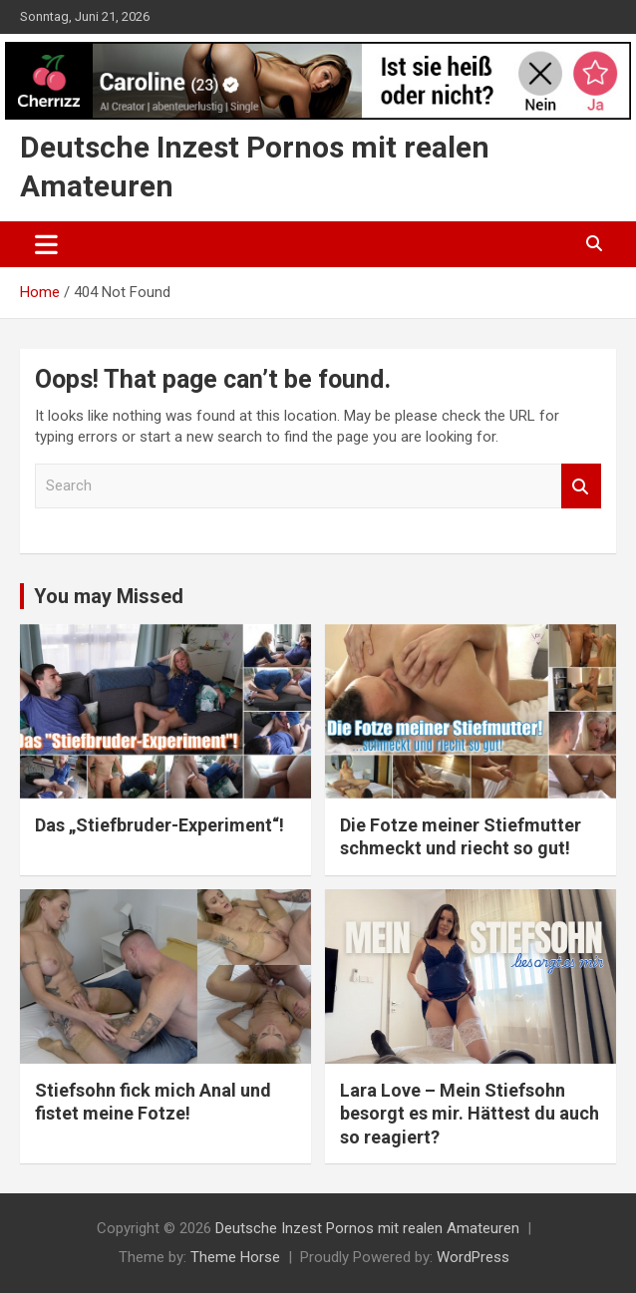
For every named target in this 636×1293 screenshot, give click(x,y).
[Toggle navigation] (46, 244)
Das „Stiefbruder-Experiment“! (159, 824)
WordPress (473, 1257)
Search (581, 486)
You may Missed (108, 596)
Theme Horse (235, 1257)
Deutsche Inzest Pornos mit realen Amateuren (367, 1228)
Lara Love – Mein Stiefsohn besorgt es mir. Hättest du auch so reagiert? (469, 1113)
